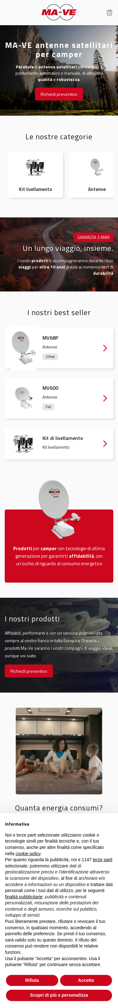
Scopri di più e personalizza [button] (59, 995)
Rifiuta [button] (32, 980)
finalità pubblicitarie (23, 896)
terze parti (102, 859)
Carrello (109, 12)
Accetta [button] (86, 980)
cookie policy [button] (27, 853)
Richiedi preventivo (59, 94)
